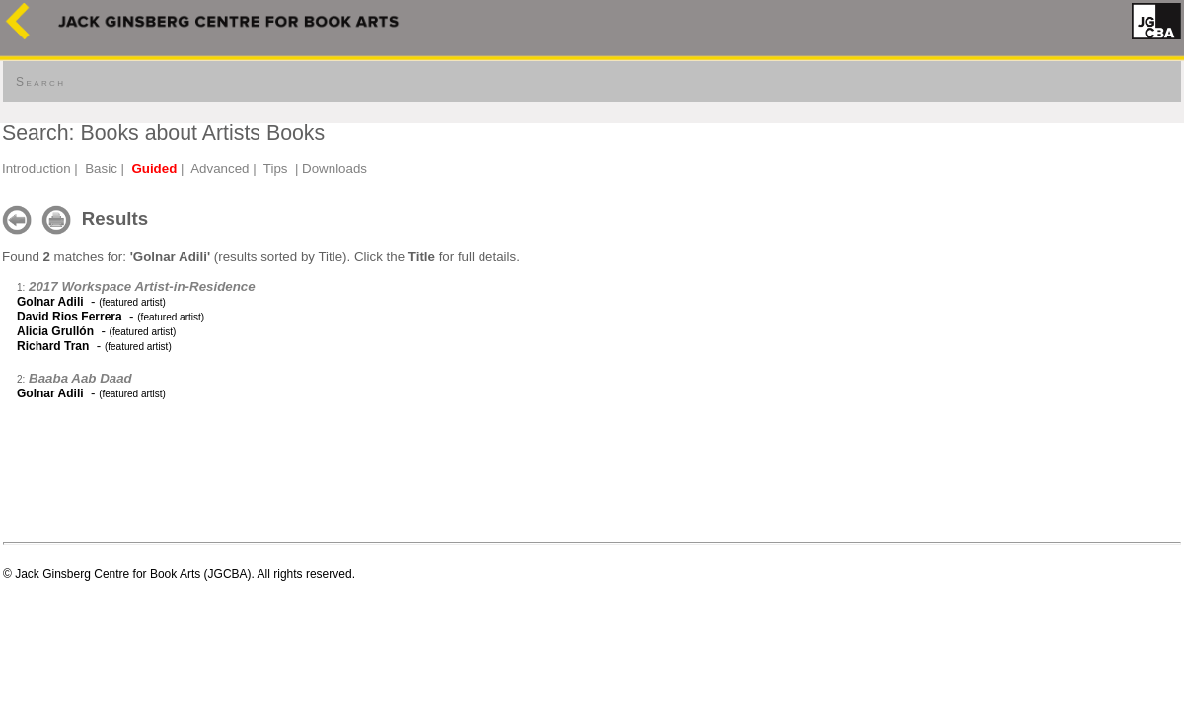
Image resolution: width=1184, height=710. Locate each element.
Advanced (219, 168)
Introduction (36, 168)
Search (40, 82)
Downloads (334, 168)
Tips (275, 168)
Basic (101, 168)
